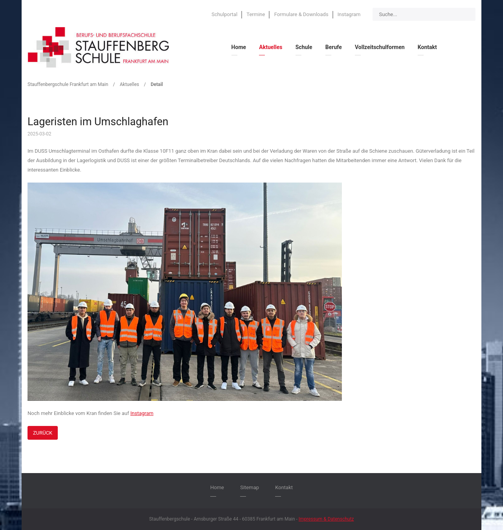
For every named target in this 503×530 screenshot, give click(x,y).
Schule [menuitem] (304, 47)
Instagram (142, 413)
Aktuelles (129, 84)
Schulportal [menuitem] (224, 14)
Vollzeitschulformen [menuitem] (380, 47)
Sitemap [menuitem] (249, 487)
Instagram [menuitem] (349, 14)
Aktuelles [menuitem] (270, 47)
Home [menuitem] (238, 47)
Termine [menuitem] (255, 14)
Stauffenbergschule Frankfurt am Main (68, 84)
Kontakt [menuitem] (427, 47)
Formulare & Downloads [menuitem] (301, 14)
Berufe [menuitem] (333, 47)
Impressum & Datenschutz (326, 519)
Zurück (42, 433)
